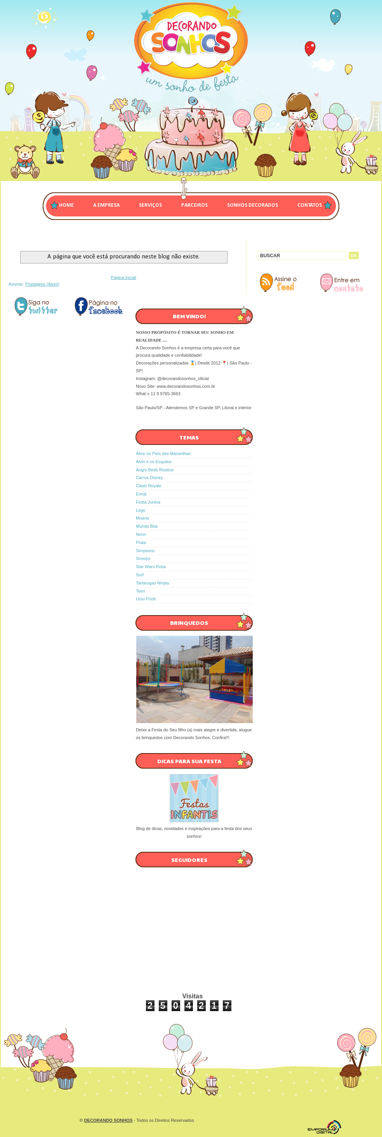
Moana (142, 518)
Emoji (141, 494)
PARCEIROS (194, 205)
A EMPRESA (106, 205)
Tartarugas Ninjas (152, 583)
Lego (140, 510)
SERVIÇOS (150, 205)
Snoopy (143, 558)
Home (66, 205)
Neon (141, 534)
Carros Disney (149, 477)
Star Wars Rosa (151, 566)
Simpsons (145, 550)
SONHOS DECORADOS (252, 205)
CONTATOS (309, 205)
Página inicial (123, 277)
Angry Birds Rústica (155, 469)
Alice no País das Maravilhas (163, 453)
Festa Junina (148, 502)
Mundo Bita (147, 526)
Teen (140, 591)
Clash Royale (148, 485)
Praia (141, 542)
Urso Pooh (146, 598)
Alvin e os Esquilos (154, 461)
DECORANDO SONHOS (108, 1120)
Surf (140, 574)
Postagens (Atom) (42, 284)
